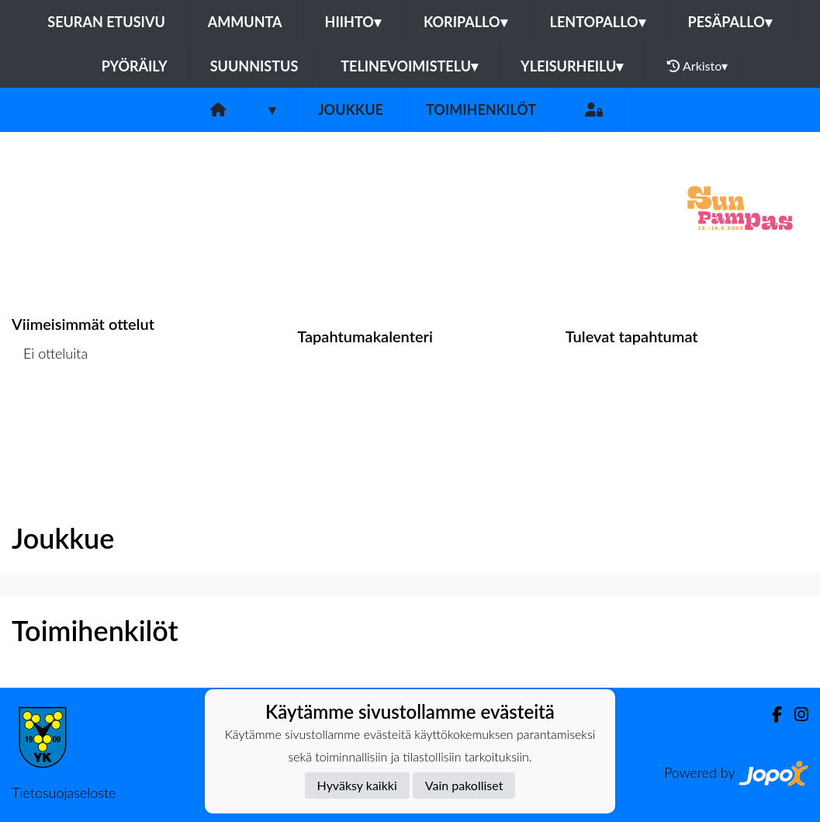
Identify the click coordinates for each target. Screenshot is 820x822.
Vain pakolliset (464, 785)
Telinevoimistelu (409, 66)
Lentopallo (597, 21)
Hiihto (353, 21)
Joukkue (350, 109)
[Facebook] (770, 714)
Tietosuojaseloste (64, 792)
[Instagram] (795, 714)
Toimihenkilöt (481, 109)
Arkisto (697, 66)
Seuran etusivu (106, 21)
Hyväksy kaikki (357, 785)
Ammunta (245, 21)
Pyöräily (135, 66)
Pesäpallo (730, 21)
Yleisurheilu (572, 66)
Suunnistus (254, 66)
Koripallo (465, 21)
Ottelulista (50, 413)
